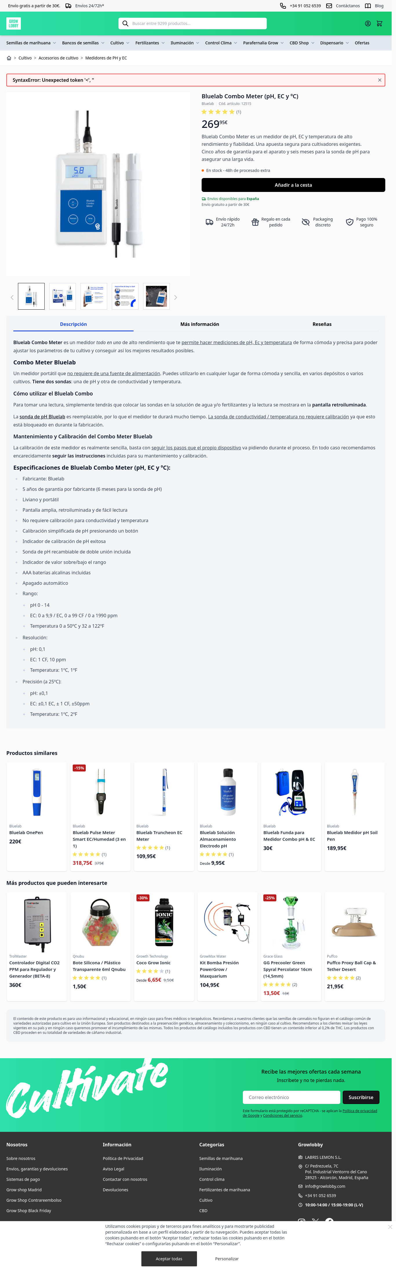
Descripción (73, 324)
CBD (203, 1210)
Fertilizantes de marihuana (224, 1189)
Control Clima (221, 43)
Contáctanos (348, 5)
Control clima (212, 1179)
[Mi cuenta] (367, 23)
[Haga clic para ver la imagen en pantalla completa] (98, 184)
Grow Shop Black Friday (28, 1210)
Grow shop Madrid (24, 1189)
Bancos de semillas (83, 43)
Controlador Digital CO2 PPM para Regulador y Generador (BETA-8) (34, 969)
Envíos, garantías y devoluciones (37, 1169)
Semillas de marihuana (31, 43)
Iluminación (185, 43)
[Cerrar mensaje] (379, 80)
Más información (199, 324)
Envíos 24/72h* (89, 5)
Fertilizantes (150, 43)
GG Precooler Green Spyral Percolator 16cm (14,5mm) (287, 969)
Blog (379, 5)
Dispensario (335, 43)
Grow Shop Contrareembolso (33, 1200)
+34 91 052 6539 (320, 1195)
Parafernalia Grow (264, 43)
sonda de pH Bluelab (42, 416)
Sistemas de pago (23, 1179)
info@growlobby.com (325, 1186)
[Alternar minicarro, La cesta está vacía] (379, 23)
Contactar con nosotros (125, 1179)
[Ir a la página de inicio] (13, 23)
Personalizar (227, 1258)
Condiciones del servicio (282, 1115)
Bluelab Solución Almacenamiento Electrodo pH (218, 839)
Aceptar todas (169, 1258)
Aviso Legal (113, 1169)
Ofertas (362, 43)
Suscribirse (361, 1097)
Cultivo (120, 43)
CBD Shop (303, 43)
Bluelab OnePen (26, 832)
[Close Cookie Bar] (390, 1226)
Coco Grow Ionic (153, 962)
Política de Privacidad (123, 1158)
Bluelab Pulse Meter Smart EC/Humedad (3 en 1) (99, 839)
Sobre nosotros (20, 1158)
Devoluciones (115, 1189)
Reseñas (322, 324)
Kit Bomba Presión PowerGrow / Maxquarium (219, 969)
